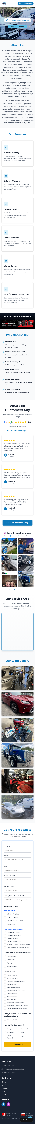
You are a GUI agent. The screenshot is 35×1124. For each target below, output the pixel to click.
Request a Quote (17, 26)
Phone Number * (9, 876)
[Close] (31, 1120)
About (3, 1085)
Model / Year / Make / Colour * (14, 896)
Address (6, 856)
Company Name (9, 886)
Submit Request (17, 1044)
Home (3, 1082)
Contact (4, 1094)
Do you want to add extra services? (17, 952)
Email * (6, 866)
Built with (25, 1120)
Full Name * (7, 846)
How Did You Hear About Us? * (15, 1025)
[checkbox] (5, 914)
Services (4, 1088)
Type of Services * (11, 906)
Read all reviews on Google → (17, 431)
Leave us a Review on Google (17, 523)
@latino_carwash (14, 536)
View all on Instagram (18, 590)
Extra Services (9, 972)
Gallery (4, 1091)
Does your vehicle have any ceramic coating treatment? (17, 1015)
